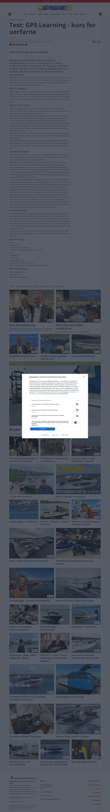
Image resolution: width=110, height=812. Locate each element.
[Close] (84, 377)
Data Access (55, 435)
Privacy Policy (64, 435)
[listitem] (55, 400)
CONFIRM (42, 429)
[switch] (76, 404)
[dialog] (55, 406)
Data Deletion (45, 435)
